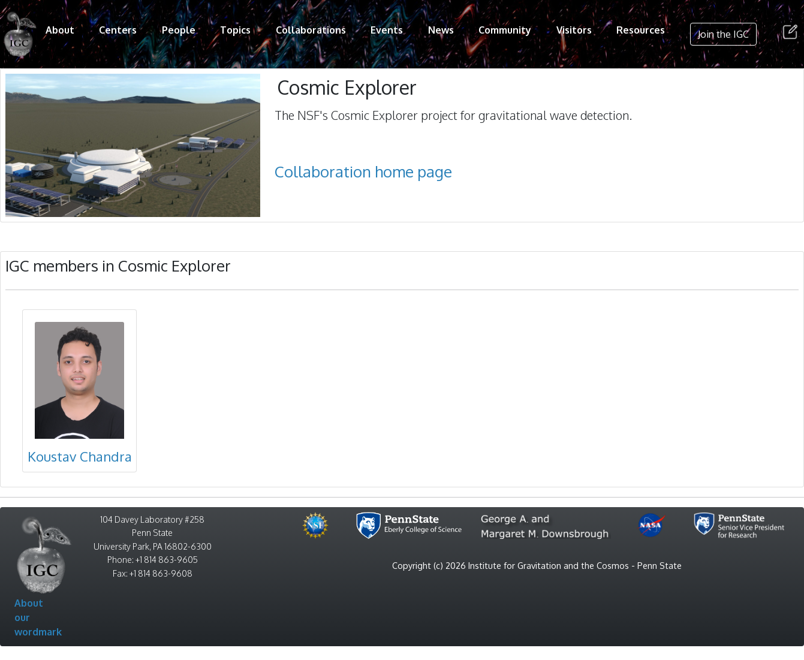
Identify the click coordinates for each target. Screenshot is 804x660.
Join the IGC (723, 34)
